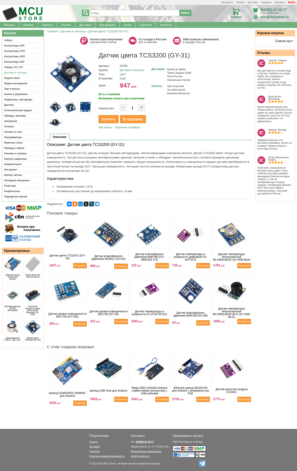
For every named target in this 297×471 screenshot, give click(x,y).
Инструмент (10, 169)
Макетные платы (13, 142)
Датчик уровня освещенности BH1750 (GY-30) (108, 318)
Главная (52, 31)
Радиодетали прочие (15, 196)
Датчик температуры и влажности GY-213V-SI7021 (149, 318)
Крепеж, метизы (13, 175)
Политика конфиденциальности (107, 456)
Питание (9, 126)
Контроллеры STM (14, 51)
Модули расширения (15, 83)
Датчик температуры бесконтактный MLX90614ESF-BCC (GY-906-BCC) (231, 317)
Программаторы (13, 137)
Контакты (280, 2)
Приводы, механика (15, 116)
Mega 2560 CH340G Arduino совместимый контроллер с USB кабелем (150, 395)
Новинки (28, 25)
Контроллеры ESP (14, 62)
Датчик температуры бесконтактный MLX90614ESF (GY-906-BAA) (231, 262)
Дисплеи (9, 105)
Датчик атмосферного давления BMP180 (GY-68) (190, 318)
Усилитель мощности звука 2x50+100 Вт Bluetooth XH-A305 (32, 311)
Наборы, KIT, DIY (13, 67)
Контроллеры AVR (14, 46)
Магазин (9, 25)
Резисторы (10, 186)
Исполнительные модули (18, 110)
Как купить (227, 2)
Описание (60, 137)
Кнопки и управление (16, 94)
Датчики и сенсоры (15, 72)
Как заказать (107, 25)
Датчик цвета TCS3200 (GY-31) (33, 339)
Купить (109, 119)
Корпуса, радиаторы (15, 159)
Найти (185, 12)
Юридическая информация (146, 451)
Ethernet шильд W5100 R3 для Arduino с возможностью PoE (190, 395)
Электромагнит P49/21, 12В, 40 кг (12, 339)
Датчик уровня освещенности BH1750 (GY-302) (67, 318)
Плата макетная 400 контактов (32, 276)
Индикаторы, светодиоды (18, 99)
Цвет (123, 74)
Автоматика (10, 121)
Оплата (240, 2)
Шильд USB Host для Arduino (108, 395)
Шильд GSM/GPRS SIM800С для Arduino (67, 395)
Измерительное (13, 164)
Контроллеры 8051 (14, 56)
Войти (291, 2)
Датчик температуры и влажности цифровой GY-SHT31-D (190, 262)
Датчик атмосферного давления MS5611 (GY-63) (108, 262)
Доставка (253, 2)
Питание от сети (13, 132)
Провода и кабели (14, 148)
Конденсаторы (12, 191)
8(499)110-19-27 (273, 10)
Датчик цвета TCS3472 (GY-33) (67, 262)
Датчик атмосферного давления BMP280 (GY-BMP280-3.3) (149, 262)
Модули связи (12, 78)
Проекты (47, 25)
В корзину (133, 119)
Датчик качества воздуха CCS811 (232, 395)
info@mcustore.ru (274, 17)
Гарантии (266, 2)
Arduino (8, 40)
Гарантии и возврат (127, 127)
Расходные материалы (16, 180)
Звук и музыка (12, 89)
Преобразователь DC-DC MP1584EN (13, 309)
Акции (127, 25)
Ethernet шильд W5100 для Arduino (13, 277)
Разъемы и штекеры (15, 153)
